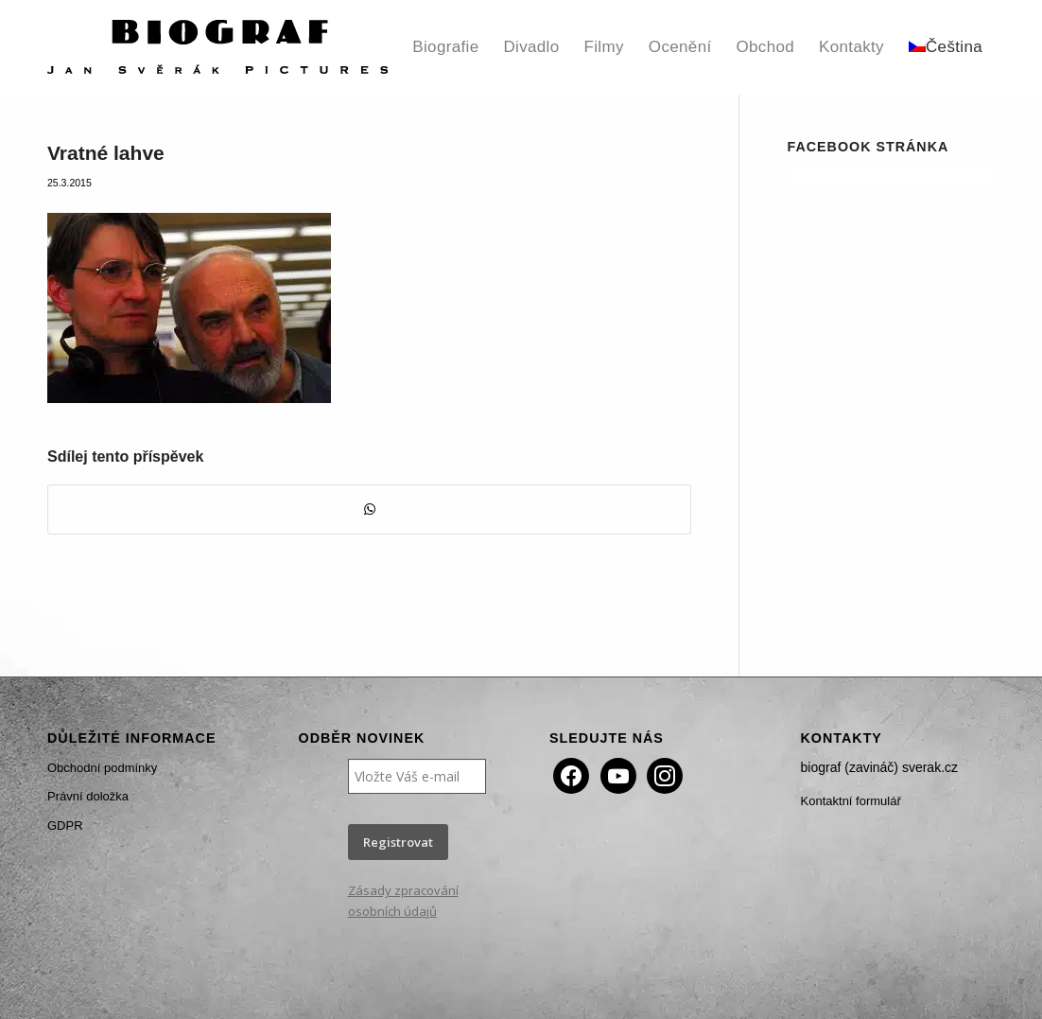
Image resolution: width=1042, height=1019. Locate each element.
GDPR (65, 825)
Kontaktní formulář (851, 801)
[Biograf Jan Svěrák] (217, 47)
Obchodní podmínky (102, 768)
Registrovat (398, 842)
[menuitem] (445, 47)
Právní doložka (88, 796)
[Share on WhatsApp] (369, 509)
